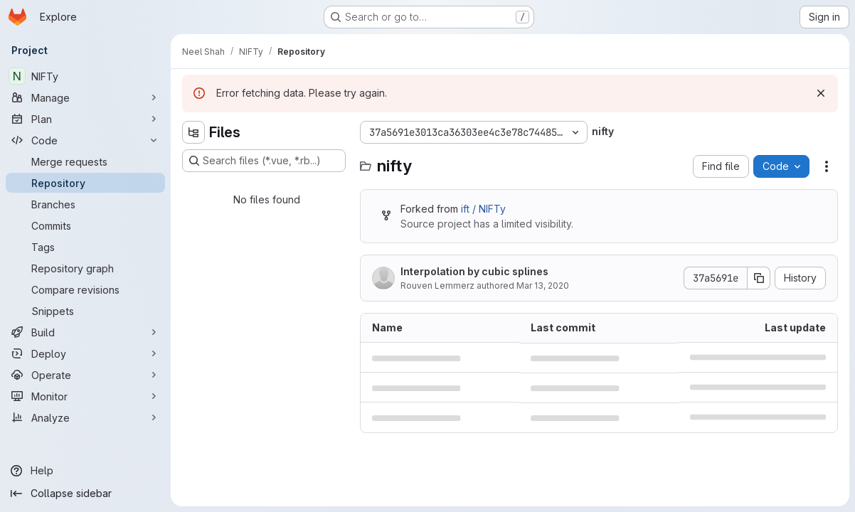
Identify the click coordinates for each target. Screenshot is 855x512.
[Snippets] (85, 311)
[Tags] (85, 247)
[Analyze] (85, 417)
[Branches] (85, 204)
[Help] (85, 471)
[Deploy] (85, 353)
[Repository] (85, 183)
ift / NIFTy (483, 209)
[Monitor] (85, 396)
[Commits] (85, 225)
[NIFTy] (85, 76)
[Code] (85, 140)
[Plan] (85, 119)
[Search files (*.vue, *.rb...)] (264, 160)
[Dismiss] (820, 93)
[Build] (85, 332)
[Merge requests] (85, 161)
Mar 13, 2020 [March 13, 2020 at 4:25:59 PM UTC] (542, 285)
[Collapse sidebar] (85, 493)
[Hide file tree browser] (193, 132)
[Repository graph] (85, 268)
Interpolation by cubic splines (474, 271)
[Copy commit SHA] (759, 278)
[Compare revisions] (85, 289)
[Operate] (85, 375)
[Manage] (85, 97)
